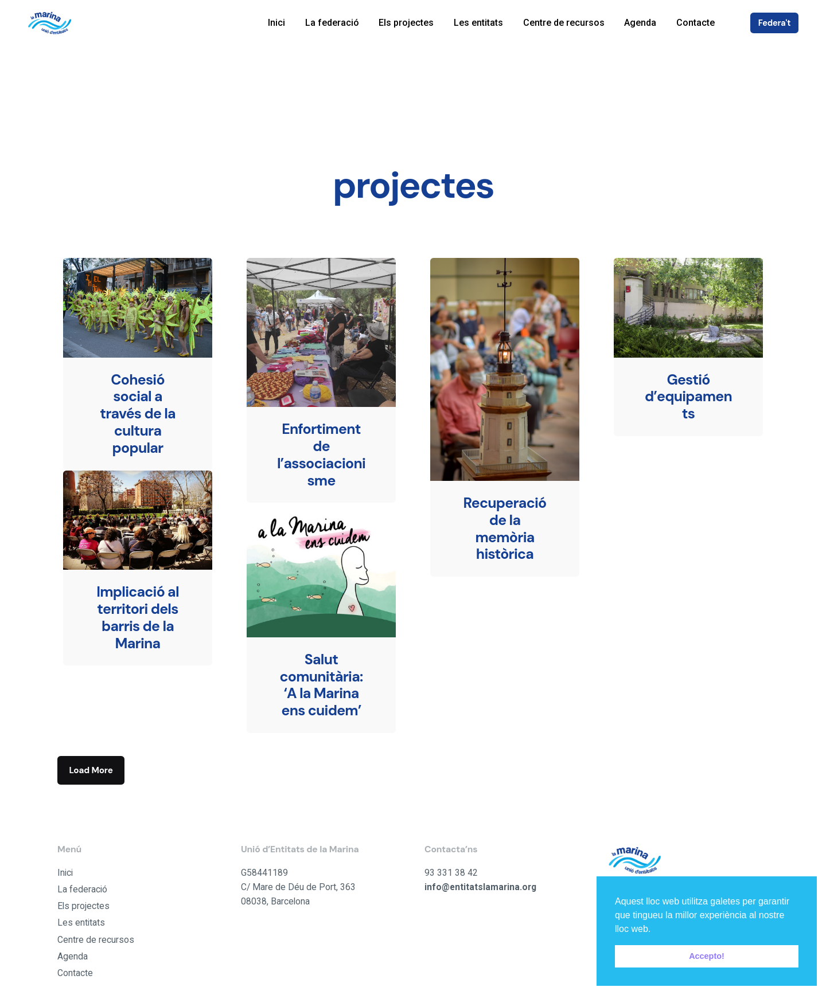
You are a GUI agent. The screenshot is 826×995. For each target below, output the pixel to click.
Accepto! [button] (706, 956)
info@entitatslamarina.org (480, 887)
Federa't (774, 23)
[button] (655, 929)
